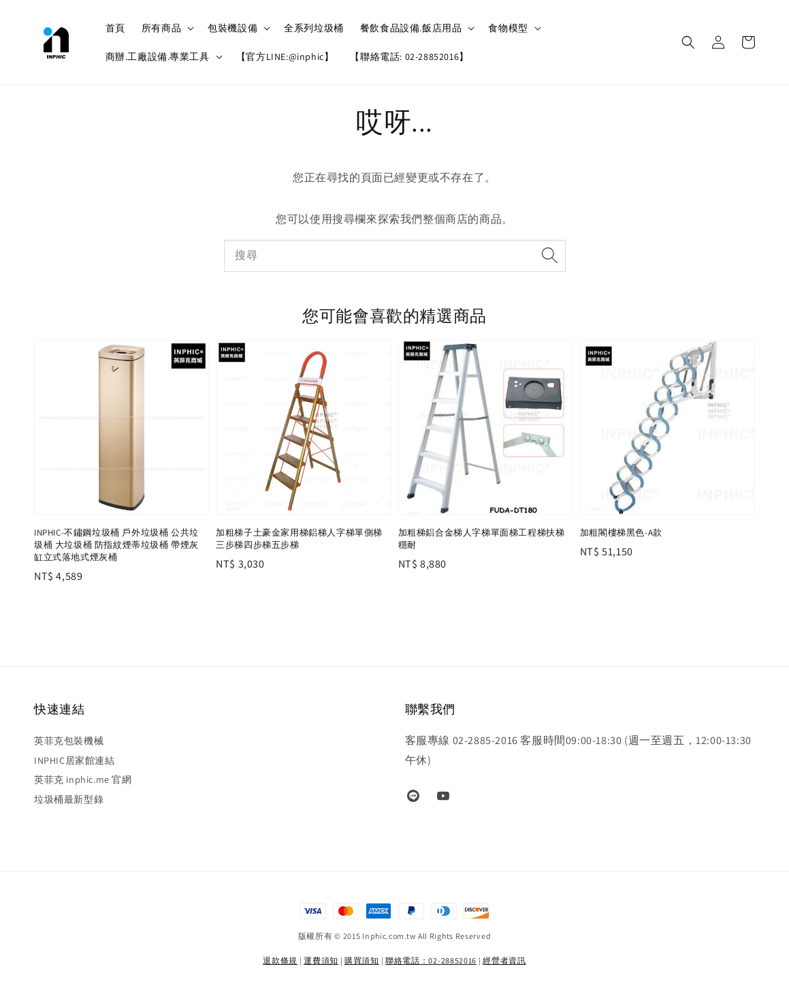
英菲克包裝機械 (68, 741)
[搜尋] (550, 256)
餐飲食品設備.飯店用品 (411, 28)
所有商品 (161, 28)
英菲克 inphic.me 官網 (83, 779)
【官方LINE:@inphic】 (285, 56)
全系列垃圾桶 (314, 28)
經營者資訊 (504, 960)
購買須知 (361, 960)
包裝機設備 (232, 28)
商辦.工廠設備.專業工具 (158, 56)
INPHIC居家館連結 (74, 760)
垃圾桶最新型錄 (68, 799)
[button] (688, 42)
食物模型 (508, 28)
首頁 (115, 28)
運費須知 (321, 960)
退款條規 (280, 960)
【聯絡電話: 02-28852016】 (409, 56)
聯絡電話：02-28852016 (431, 960)
